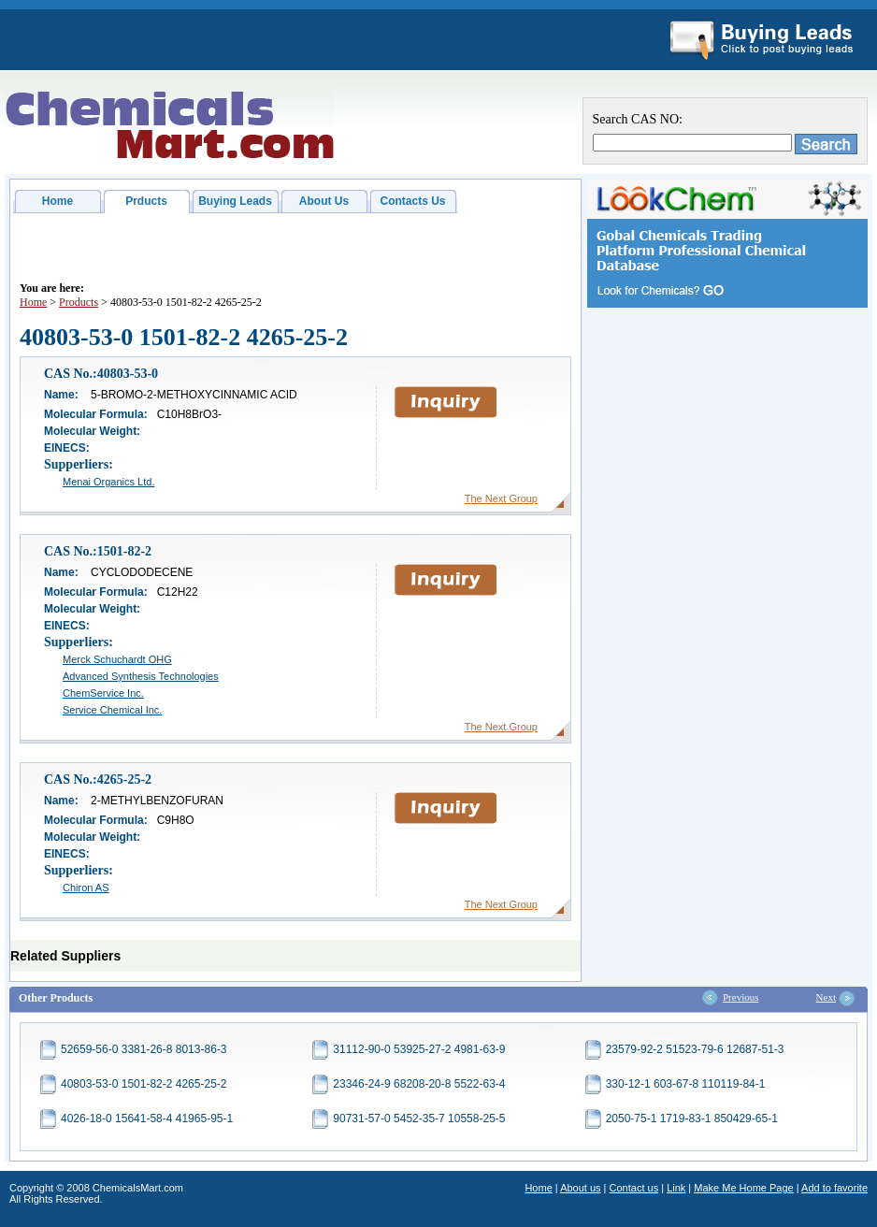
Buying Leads (235, 201)
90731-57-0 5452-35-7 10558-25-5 (419, 1118)
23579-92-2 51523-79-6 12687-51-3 (695, 1049)
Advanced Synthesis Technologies (141, 676)
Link (676, 1187)
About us (580, 1187)
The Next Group (501, 498)
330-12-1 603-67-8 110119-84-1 (686, 1083)
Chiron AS (86, 887)
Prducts (146, 201)
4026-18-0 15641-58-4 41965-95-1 (147, 1118)
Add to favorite (834, 1187)
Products (78, 302)
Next (826, 997)
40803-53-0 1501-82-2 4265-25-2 (143, 1083)
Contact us (634, 1187)
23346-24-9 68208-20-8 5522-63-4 (419, 1083)
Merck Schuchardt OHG (117, 659)
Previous (741, 997)
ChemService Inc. (103, 693)
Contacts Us (412, 201)
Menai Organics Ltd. (108, 481)
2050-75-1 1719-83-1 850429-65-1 (692, 1118)
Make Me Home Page (743, 1187)
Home (57, 201)
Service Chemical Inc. (112, 709)
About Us (324, 201)
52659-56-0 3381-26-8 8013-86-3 (143, 1049)
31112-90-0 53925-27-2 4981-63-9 (419, 1049)
